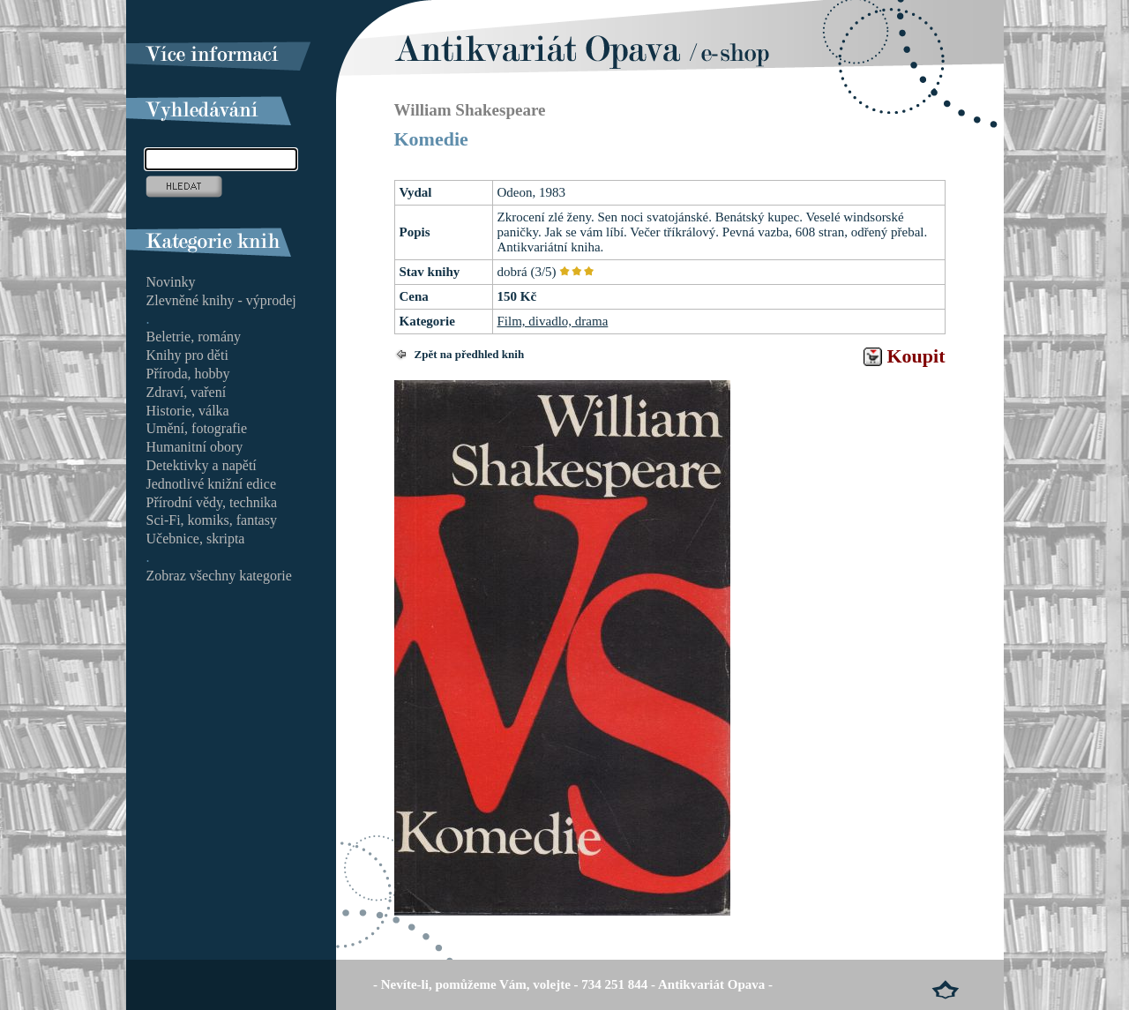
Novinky (171, 281)
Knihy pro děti (187, 355)
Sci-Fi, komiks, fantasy (211, 519)
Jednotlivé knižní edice (211, 483)
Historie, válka (187, 410)
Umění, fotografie (197, 428)
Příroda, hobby (188, 373)
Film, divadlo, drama (553, 321)
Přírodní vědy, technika (212, 502)
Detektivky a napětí (201, 465)
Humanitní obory (194, 446)
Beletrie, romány (194, 336)
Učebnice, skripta (195, 538)
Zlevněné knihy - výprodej (221, 300)
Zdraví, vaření (186, 392)
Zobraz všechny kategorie (219, 575)
